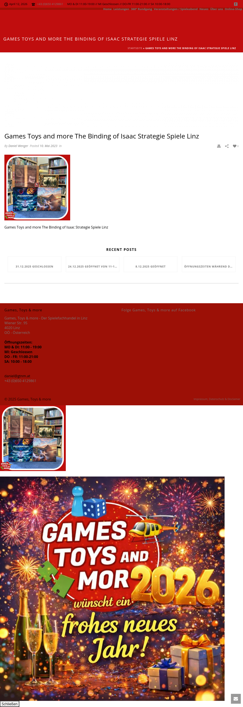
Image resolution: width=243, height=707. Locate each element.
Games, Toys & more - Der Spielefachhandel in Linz (46, 318)
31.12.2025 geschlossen (34, 266)
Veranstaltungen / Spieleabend (176, 9)
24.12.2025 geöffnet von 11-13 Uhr (93, 266)
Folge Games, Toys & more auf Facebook (159, 310)
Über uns (216, 9)
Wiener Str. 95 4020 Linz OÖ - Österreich (17, 328)
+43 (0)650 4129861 (50, 4)
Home (107, 9)
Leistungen (121, 9)
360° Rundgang (141, 9)
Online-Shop (233, 9)
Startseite (135, 48)
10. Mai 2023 (48, 146)
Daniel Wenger (18, 146)
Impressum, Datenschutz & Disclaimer (217, 399)
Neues (203, 9)
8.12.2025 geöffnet (151, 266)
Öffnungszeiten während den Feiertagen (209, 266)
